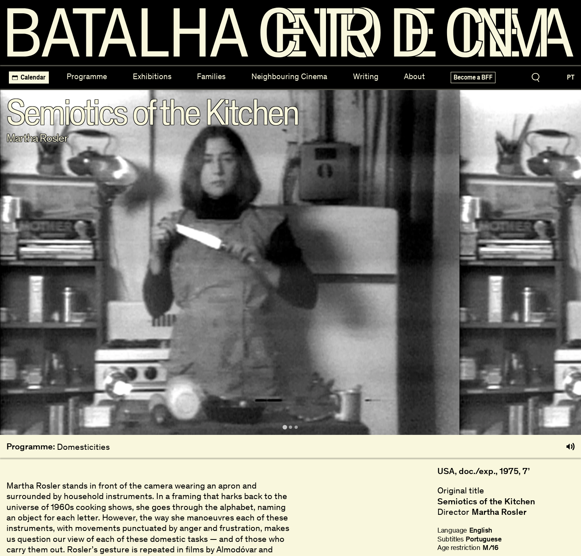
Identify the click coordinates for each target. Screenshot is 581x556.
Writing (365, 76)
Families (211, 76)
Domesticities (83, 446)
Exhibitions (152, 76)
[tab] (284, 427)
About (414, 76)
